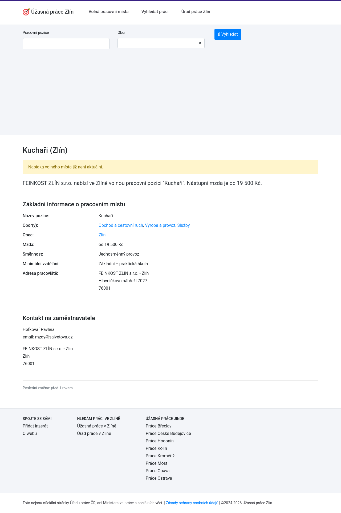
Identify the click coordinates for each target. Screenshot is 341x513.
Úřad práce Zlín (195, 11)
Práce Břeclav (159, 426)
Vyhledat (228, 34)
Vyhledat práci (155, 11)
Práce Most (156, 463)
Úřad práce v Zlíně (94, 433)
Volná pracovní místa (108, 11)
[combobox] (160, 43)
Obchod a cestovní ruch (121, 225)
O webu (30, 433)
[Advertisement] (170, 97)
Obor (121, 32)
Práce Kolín (156, 448)
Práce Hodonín (160, 440)
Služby (183, 225)
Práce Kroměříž (160, 455)
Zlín (102, 234)
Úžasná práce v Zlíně (96, 426)
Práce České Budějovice (168, 433)
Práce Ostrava (159, 478)
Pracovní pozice (36, 32)
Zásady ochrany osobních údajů (192, 503)
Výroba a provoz (160, 225)
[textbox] (128, 43)
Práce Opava (158, 470)
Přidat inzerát (35, 426)
